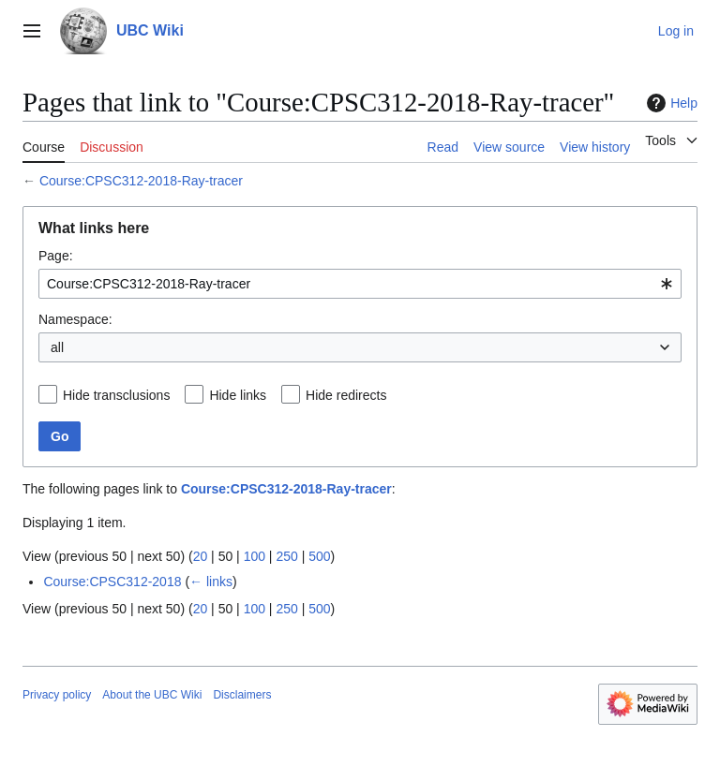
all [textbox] (57, 347)
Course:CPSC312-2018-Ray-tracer (141, 180)
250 (286, 556)
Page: (55, 255)
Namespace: (75, 319)
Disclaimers (242, 694)
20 (200, 556)
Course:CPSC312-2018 (112, 581)
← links (210, 581)
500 (319, 556)
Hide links (237, 395)
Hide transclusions (116, 395)
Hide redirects (346, 395)
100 (254, 556)
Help (670, 103)
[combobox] (360, 284)
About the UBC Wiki (152, 694)
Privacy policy (56, 694)
